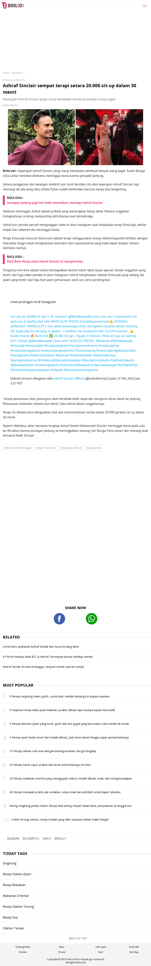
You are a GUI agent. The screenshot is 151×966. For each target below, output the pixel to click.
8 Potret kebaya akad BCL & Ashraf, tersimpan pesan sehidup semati (48, 656)
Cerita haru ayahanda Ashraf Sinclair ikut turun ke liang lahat (41, 646)
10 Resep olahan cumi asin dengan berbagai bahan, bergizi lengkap (52, 751)
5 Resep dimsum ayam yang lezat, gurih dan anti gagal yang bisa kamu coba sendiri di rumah (69, 723)
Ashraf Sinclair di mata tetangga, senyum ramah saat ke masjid (43, 667)
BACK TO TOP (75, 938)
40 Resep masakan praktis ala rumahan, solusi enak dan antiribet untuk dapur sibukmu (65, 792)
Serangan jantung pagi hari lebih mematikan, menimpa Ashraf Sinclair (55, 203)
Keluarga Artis (93, 447)
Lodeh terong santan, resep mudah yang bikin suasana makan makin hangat (60, 819)
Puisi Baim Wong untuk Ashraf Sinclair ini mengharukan (45, 261)
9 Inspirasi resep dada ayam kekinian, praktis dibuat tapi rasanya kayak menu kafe (62, 710)
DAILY (47, 838)
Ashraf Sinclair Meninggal (17, 447)
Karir (100, 952)
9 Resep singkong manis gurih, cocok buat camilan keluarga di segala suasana (59, 696)
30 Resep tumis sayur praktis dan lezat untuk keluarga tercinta (50, 765)
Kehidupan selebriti (71, 447)
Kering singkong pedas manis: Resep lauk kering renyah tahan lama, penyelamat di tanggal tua (70, 806)
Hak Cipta (101, 947)
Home (6, 72)
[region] (85, 28)
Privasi (61, 952)
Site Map (134, 952)
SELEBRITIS (31, 838)
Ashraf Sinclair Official (69, 378)
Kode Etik (134, 947)
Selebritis (17, 72)
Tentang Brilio (22, 947)
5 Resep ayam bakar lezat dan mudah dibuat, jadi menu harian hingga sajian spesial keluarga (69, 737)
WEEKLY (60, 838)
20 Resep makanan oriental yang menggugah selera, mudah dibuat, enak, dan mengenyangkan (70, 778)
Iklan (61, 947)
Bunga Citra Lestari (46, 447)
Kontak (22, 952)
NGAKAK (13, 838)
